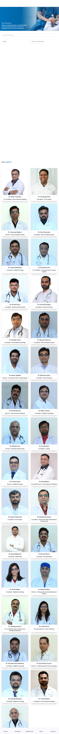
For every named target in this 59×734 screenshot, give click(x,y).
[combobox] (15, 41)
